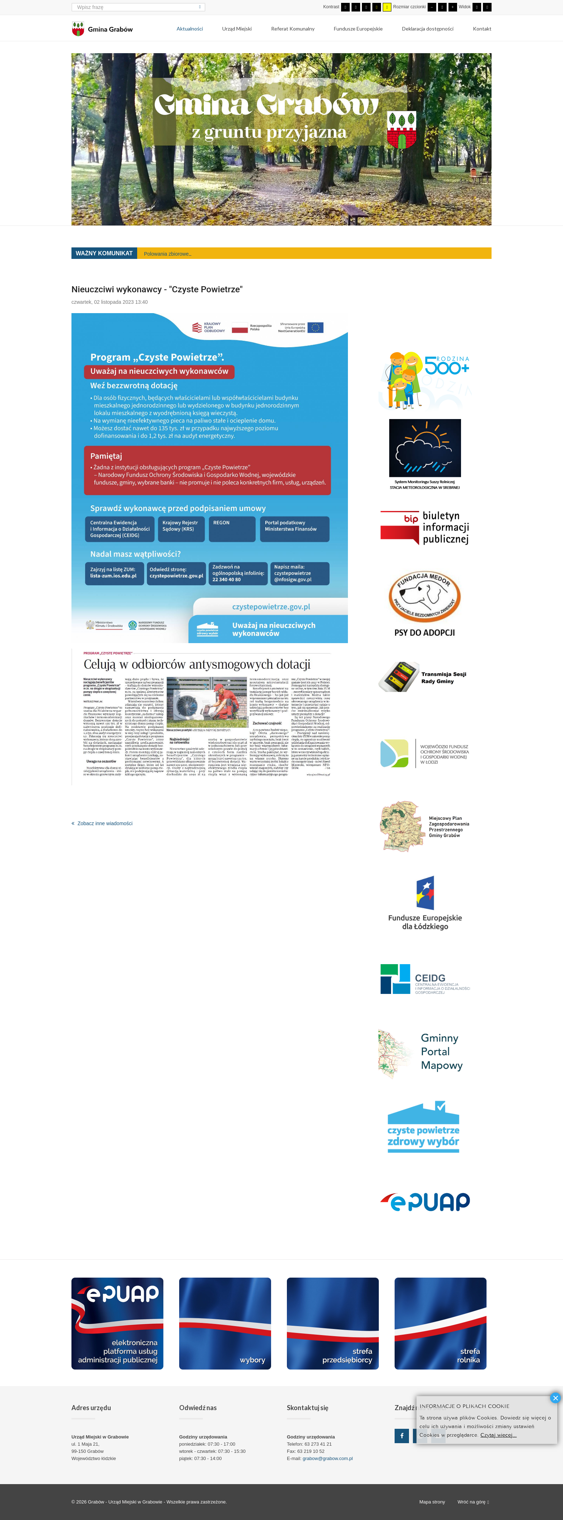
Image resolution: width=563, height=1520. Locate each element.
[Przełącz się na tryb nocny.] (356, 7)
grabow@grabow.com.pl (328, 1458)
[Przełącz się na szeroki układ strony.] (487, 7)
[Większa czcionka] (452, 7)
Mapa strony (432, 1502)
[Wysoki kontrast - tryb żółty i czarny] (387, 7)
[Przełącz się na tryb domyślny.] (345, 7)
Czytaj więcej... (498, 1434)
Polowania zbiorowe (166, 254)
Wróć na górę (473, 1502)
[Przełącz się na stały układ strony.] (477, 7)
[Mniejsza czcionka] (432, 7)
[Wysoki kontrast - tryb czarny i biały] (366, 7)
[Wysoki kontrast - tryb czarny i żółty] (376, 7)
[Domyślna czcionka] (442, 7)
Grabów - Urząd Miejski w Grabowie (126, 1502)
